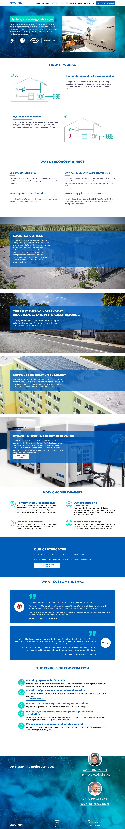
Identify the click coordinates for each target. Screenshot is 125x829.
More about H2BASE (21, 456)
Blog (80, 3)
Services (45, 3)
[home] (16, 3)
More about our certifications (47, 565)
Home (38, 3)
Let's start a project (106, 3)
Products (54, 3)
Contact (87, 3)
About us (64, 3)
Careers (73, 3)
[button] (94, 3)
